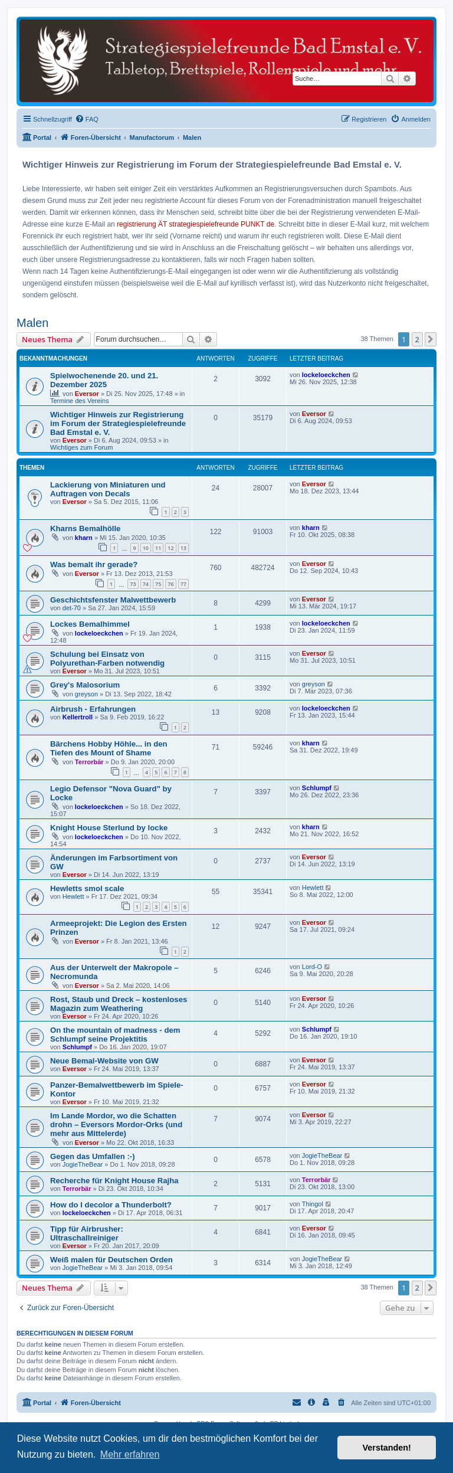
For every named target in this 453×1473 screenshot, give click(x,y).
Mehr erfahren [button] (130, 1454)
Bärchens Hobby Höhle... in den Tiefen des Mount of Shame (109, 748)
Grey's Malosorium (85, 684)
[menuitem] (87, 119)
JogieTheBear (83, 1164)
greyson (86, 694)
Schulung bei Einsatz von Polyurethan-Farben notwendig (107, 658)
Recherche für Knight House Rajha (114, 1180)
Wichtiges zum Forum (81, 447)
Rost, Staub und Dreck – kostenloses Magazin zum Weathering (118, 1004)
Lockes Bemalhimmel (90, 624)
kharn (84, 537)
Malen (32, 322)
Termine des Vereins (79, 400)
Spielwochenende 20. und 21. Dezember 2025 (104, 380)
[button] (430, 339)
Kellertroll (78, 717)
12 (170, 548)
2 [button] (417, 339)
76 (170, 584)
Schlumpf (316, 787)
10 (146, 548)
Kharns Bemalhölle (85, 528)
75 (158, 584)
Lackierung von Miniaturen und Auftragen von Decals (108, 489)
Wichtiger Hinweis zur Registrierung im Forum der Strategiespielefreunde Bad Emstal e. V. (118, 423)
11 (158, 548)
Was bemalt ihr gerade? (93, 564)
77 (183, 584)
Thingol (312, 1203)
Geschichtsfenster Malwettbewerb (113, 599)
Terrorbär (89, 761)
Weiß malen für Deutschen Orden (111, 1259)
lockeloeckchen (326, 374)
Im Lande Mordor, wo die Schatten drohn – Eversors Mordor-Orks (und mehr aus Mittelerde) (116, 1124)
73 (133, 584)
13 (183, 548)
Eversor (87, 393)
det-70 (72, 607)
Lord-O (312, 966)
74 (146, 584)
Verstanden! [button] (387, 1447)
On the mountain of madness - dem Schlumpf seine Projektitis (115, 1034)
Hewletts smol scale (87, 888)
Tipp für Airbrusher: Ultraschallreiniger (86, 1233)
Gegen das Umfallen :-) (92, 1156)
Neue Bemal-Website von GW (104, 1060)
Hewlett (73, 896)
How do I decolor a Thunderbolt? (111, 1204)
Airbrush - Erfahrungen (93, 709)
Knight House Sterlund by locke (109, 827)
